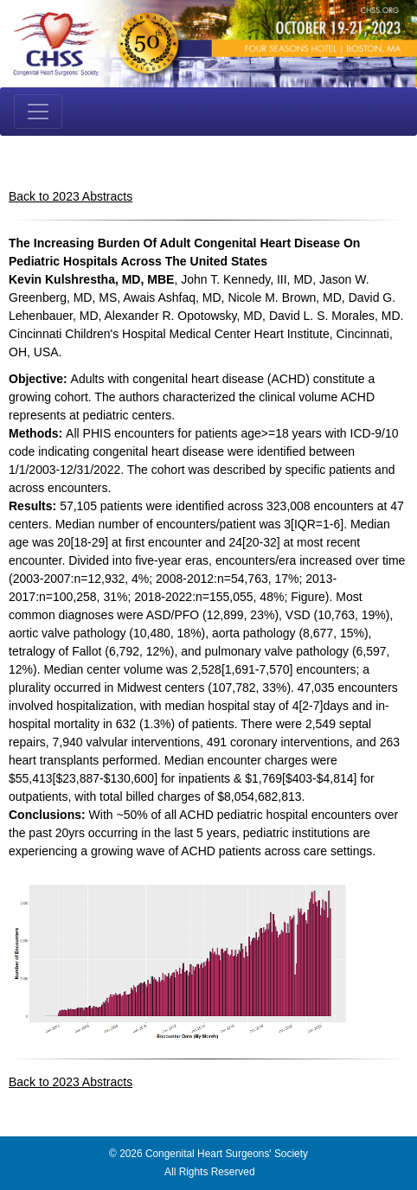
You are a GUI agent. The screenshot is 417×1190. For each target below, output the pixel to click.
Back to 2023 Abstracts (70, 196)
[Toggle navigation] (38, 111)
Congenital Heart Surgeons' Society (226, 1154)
